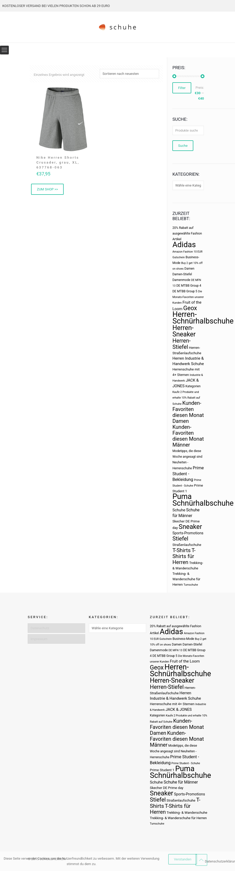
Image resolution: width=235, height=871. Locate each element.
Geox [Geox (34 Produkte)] (190, 308)
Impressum (39, 639)
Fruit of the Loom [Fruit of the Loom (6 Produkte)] (185, 661)
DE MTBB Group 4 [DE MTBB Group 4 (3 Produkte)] (188, 285)
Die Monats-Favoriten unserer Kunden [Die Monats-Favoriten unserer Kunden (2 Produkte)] (188, 297)
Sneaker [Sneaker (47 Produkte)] (190, 526)
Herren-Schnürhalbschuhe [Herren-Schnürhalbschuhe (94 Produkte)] (202, 317)
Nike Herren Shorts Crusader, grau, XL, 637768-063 (57, 162)
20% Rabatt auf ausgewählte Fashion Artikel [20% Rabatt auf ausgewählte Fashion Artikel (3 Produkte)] (187, 233)
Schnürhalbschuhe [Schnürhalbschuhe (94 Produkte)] (202, 503)
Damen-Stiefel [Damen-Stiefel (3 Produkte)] (182, 274)
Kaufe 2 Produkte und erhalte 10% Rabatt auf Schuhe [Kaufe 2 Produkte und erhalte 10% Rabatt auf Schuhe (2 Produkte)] (186, 398)
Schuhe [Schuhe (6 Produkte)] (178, 510)
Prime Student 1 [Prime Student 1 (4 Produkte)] (162, 770)
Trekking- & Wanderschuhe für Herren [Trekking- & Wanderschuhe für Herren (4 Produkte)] (186, 579)
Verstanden (183, 859)
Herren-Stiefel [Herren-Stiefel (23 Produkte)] (181, 343)
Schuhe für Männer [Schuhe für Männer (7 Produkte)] (181, 782)
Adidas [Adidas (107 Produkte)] (184, 244)
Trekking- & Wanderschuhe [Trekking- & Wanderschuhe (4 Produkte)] (187, 812)
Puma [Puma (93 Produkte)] (182, 496)
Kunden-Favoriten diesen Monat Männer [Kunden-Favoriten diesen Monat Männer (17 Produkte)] (188, 436)
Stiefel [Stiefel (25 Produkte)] (180, 538)
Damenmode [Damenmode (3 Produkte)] (181, 280)
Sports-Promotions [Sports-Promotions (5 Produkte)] (187, 533)
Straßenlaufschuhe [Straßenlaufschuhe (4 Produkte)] (186, 545)
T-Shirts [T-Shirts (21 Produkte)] (181, 550)
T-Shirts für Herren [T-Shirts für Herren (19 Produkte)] (183, 556)
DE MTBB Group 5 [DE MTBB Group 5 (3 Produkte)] (184, 291)
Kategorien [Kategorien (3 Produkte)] (192, 386)
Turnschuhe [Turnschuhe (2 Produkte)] (190, 584)
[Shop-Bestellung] (129, 73)
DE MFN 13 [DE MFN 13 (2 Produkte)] (175, 650)
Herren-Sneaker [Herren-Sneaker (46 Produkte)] (184, 331)
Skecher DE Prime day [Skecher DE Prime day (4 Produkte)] (166, 788)
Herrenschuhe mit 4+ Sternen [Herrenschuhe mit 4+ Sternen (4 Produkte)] (172, 704)
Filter (182, 88)
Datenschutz (40, 628)
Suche (183, 146)
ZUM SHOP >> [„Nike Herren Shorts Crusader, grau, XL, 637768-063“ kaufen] (47, 189)
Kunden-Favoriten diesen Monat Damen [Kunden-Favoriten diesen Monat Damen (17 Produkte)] (188, 412)
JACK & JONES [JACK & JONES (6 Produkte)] (179, 709)
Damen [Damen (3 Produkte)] (189, 268)
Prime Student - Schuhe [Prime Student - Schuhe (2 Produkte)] (185, 763)
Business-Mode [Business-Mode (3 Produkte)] (183, 639)
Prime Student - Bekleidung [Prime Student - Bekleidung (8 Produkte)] (188, 473)
